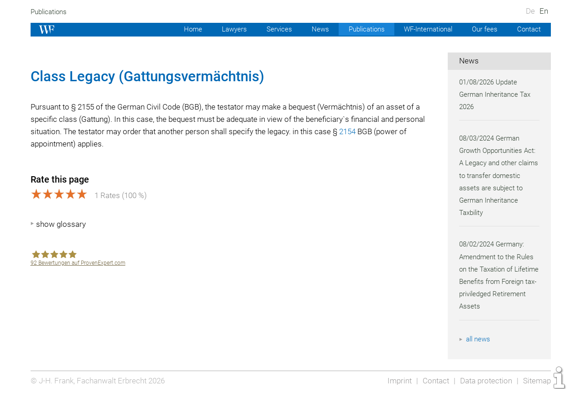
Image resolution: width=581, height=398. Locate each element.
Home (185, 29)
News (314, 29)
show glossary (61, 224)
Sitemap (536, 380)
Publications (50, 12)
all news (479, 339)
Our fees (484, 29)
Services (272, 29)
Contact (529, 29)
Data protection (484, 380)
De (529, 11)
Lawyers (227, 29)
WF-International (425, 29)
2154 (386, 131)
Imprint (396, 380)
